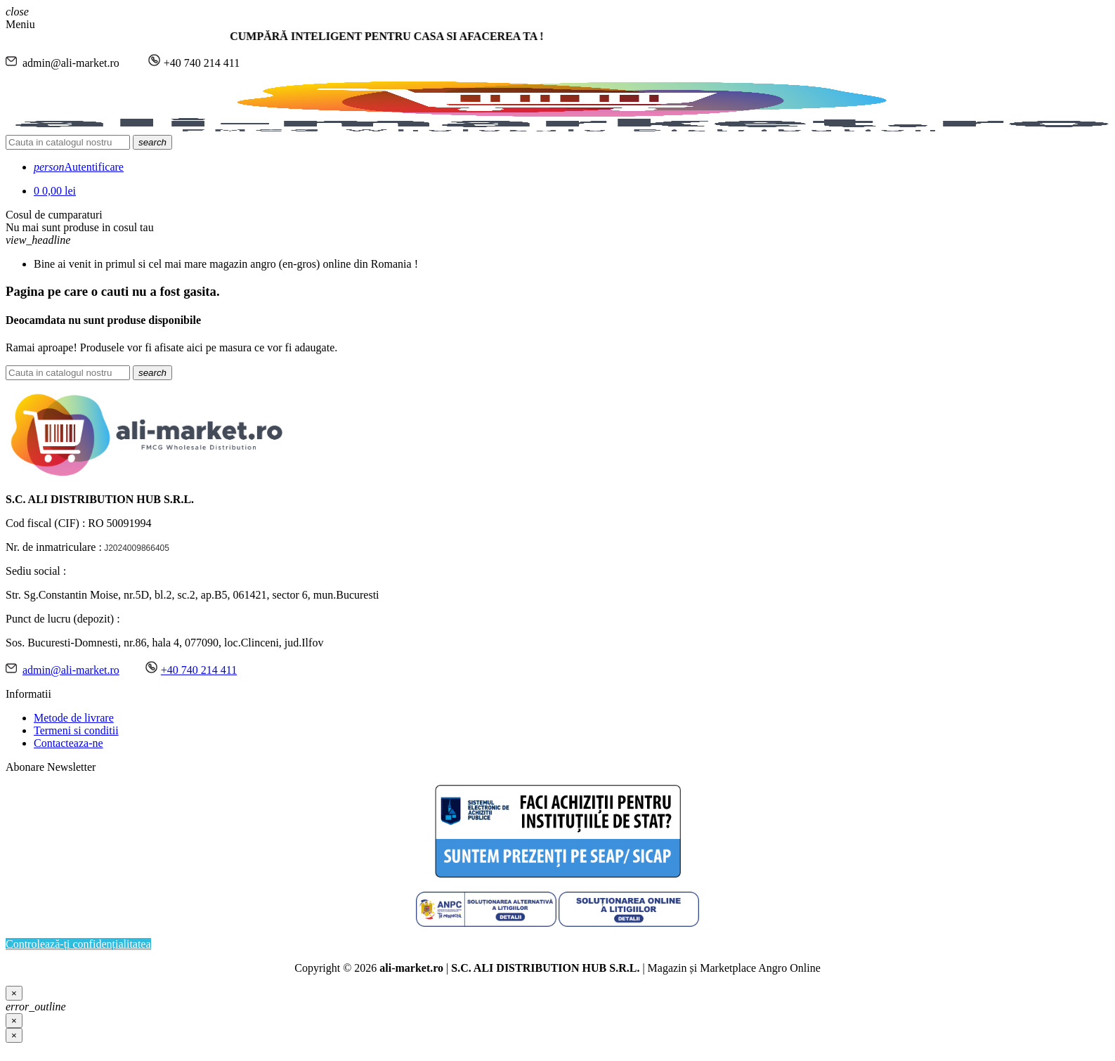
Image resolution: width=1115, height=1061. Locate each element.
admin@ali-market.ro (70, 670)
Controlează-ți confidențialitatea (78, 944)
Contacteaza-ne (68, 743)
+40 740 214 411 (199, 670)
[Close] (14, 993)
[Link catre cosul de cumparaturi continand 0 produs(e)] (55, 191)
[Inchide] (14, 1035)
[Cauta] (68, 142)
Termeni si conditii (76, 730)
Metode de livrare (74, 718)
